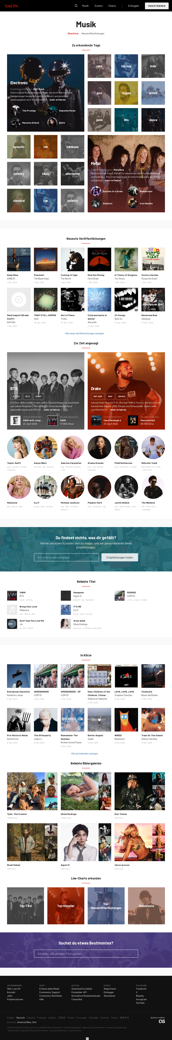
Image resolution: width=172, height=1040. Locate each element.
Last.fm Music (75, 1030)
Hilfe (41, 999)
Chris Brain (93, 278)
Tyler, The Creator (17, 814)
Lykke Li (38, 738)
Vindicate (146, 691)
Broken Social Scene (71, 742)
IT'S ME (77, 606)
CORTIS (131, 595)
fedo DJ (118, 318)
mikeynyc (145, 318)
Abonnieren (109, 995)
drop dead (79, 620)
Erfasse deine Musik (49, 988)
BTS (22, 595)
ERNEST (11, 278)
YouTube (140, 1002)
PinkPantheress (123, 462)
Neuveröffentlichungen (93, 33)
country (15, 467)
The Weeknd (148, 502)
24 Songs (120, 315)
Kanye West (40, 462)
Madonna (12, 502)
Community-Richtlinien (50, 995)
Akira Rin (92, 322)
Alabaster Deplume (97, 698)
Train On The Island (152, 735)
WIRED (118, 735)
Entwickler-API (79, 992)
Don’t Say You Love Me (32, 620)
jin (21, 628)
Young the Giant (149, 278)
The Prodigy (29, 110)
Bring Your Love (28, 606)
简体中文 (124, 1017)
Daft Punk (38, 89)
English (10, 1017)
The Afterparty (42, 735)
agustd (76, 600)
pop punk (97, 628)
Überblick (73, 33)
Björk (62, 122)
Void (36, 318)
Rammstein (146, 191)
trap (89, 506)
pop (9, 467)
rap (110, 396)
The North (66, 278)
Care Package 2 (112, 420)
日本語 (61, 1017)
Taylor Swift (14, 462)
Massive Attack (30, 122)
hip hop (50, 467)
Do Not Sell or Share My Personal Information (28, 1030)
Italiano (52, 1017)
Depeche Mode (67, 110)
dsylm (30, 628)
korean (50, 506)
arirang (29, 600)
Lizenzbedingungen (72, 1027)
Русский (93, 1017)
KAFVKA (11, 322)
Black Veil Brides (149, 695)
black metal (124, 506)
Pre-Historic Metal (17, 735)
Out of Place (68, 315)
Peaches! (39, 275)
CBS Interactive (14, 1027)
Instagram (141, 999)
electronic (124, 467)
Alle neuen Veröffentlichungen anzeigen (84, 333)
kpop (38, 396)
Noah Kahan (13, 864)
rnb (63, 470)
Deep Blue (12, 275)
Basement (120, 738)
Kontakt (11, 992)
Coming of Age (69, 275)
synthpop (87, 628)
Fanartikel (77, 999)
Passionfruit (148, 420)
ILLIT (36, 502)
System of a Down (113, 191)
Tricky (64, 318)
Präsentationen (15, 999)
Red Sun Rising (96, 275)
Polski (71, 1017)
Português (81, 1017)
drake (121, 396)
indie (158, 467)
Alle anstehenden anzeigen (84, 753)
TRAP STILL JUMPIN (45, 315)
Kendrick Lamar (15, 695)
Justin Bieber (122, 502)
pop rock (77, 628)
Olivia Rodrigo (80, 624)
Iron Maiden (146, 203)
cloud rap (97, 506)
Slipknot (107, 203)
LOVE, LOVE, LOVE (124, 691)
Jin (21, 624)
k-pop (16, 396)
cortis (130, 600)
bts (28, 396)
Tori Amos (120, 278)
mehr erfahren (58, 99)
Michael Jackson (70, 502)
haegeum (89, 600)
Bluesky (140, 995)
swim (22, 600)
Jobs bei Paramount (58, 1030)
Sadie (91, 738)
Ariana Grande (95, 462)
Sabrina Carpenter (71, 462)
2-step (133, 467)
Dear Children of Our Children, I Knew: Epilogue (99, 695)
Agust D (77, 595)
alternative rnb (148, 467)
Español (31, 1017)
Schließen (87, 1038)
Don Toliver (121, 814)
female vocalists (73, 467)
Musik (85, 5)
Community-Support (49, 992)
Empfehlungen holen (119, 557)
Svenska (104, 1017)
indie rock (147, 470)
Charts (112, 5)
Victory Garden (149, 275)
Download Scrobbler (82, 988)
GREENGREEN (41, 691)
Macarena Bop (149, 315)
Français (41, 1017)
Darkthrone (12, 738)
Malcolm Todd (149, 462)
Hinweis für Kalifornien (116, 1027)
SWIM (63, 420)
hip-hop (98, 396)
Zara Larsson (122, 864)
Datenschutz (88, 1027)
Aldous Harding (149, 738)
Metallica (119, 169)
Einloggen (133, 5)
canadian (146, 509)
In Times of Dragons (126, 275)
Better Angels (95, 735)
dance (15, 506)
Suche (76, 5)
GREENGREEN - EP (71, 691)
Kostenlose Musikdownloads (86, 995)
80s (21, 506)
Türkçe (114, 1017)
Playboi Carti (95, 502)
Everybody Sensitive (18, 691)
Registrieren (156, 5)
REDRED (131, 592)
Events (99, 5)
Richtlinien (100, 1027)
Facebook (141, 988)
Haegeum (78, 592)
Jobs (9, 995)
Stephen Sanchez (123, 695)
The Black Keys (41, 278)
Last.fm (15, 5)
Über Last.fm (13, 988)
